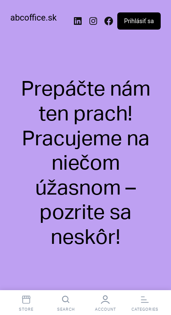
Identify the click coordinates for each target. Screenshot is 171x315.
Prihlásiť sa (139, 21)
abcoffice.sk (33, 17)
